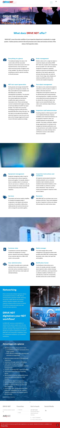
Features (20, 409)
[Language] (56, 3)
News (19, 412)
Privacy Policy (4, 426)
